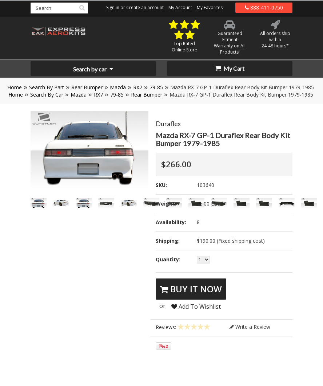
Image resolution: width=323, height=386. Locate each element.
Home (14, 87)
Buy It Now (191, 289)
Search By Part (46, 87)
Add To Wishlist (196, 307)
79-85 (156, 87)
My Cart (229, 68)
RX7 (137, 87)
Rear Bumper (87, 87)
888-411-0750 (264, 7)
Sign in (112, 7)
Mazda (118, 87)
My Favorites (210, 7)
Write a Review (250, 326)
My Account (180, 7)
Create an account (145, 7)
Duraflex (168, 124)
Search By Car (46, 94)
